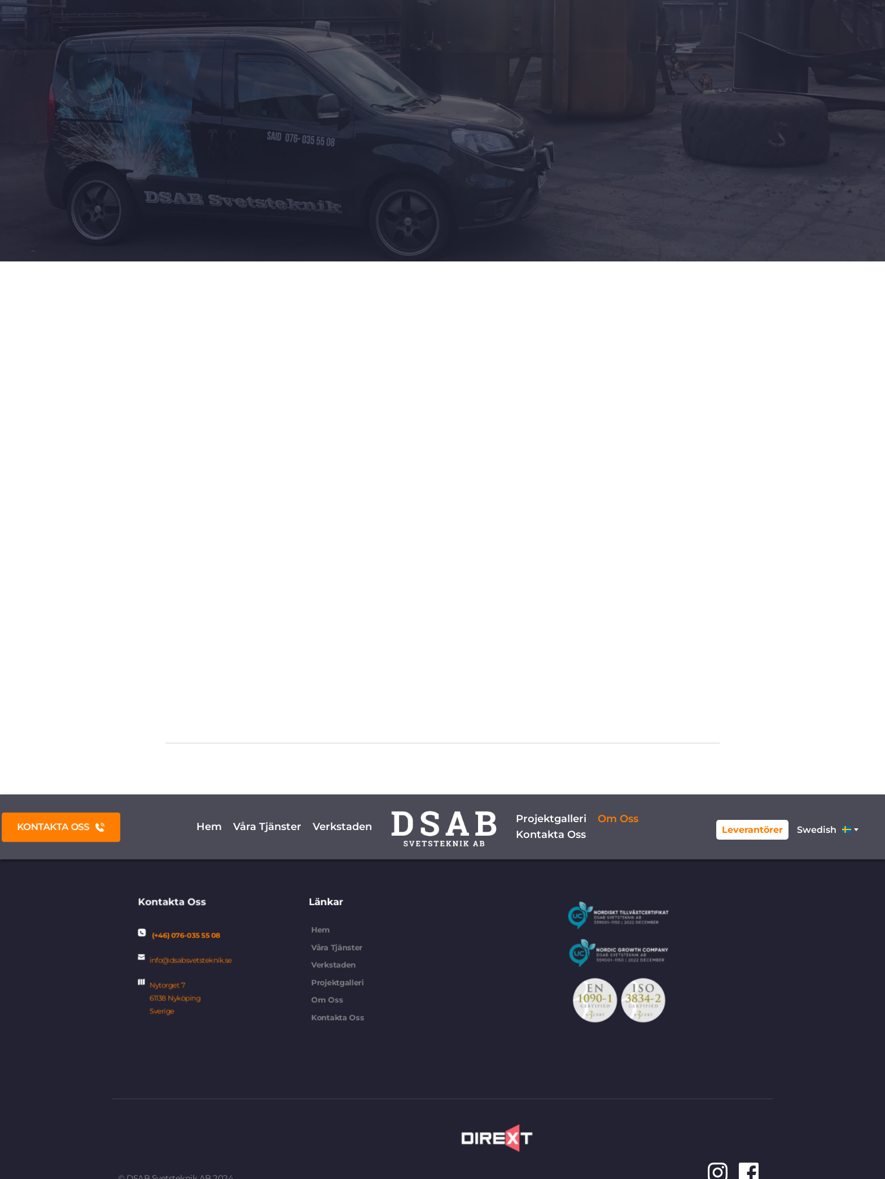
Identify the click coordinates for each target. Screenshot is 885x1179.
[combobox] (826, 829)
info (169, 961)
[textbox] (826, 829)
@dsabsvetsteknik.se (199, 961)
